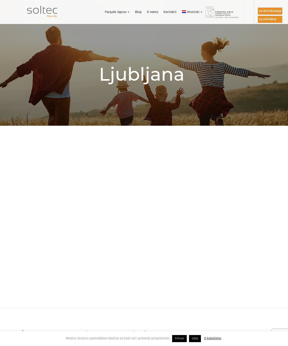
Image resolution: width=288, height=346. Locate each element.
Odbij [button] (195, 338)
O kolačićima (212, 338)
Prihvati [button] (179, 338)
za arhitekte (267, 19)
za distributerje (270, 11)
